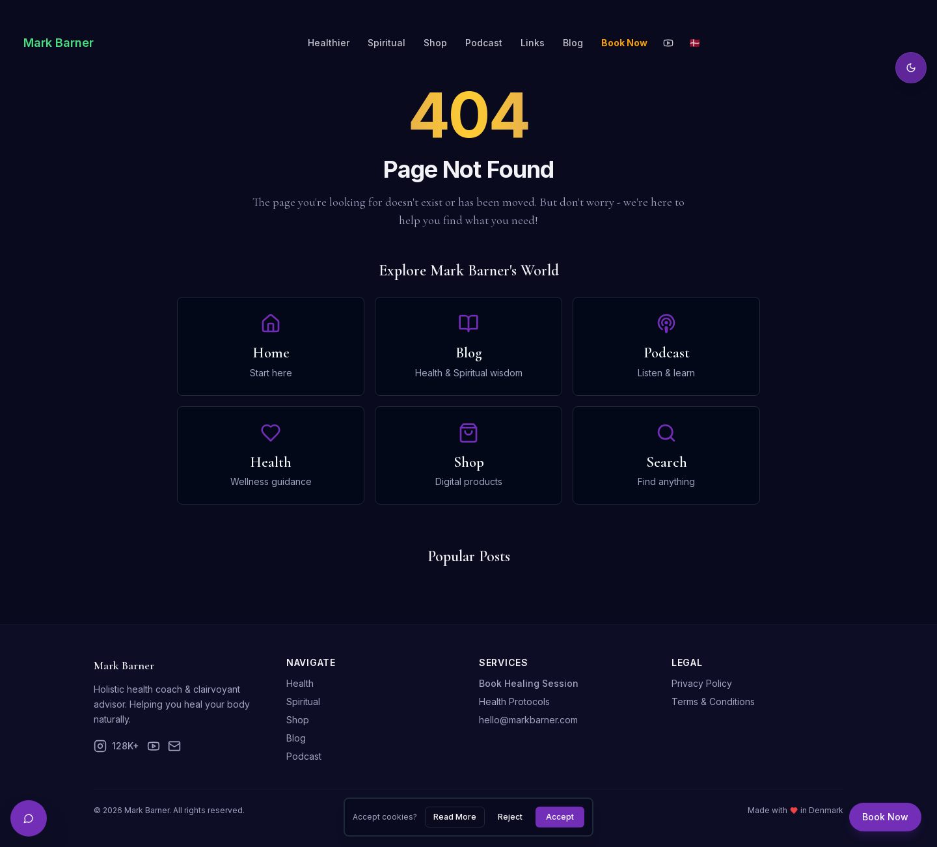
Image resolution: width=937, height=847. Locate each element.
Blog (573, 42)
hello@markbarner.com (528, 719)
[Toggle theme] (911, 67)
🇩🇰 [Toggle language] (694, 42)
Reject (510, 817)
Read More (454, 817)
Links (533, 42)
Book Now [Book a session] (885, 816)
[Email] (174, 746)
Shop (435, 42)
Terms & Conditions (713, 701)
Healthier (328, 42)
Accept (560, 817)
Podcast (483, 42)
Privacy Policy (702, 683)
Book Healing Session (528, 683)
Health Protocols (514, 701)
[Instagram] (116, 746)
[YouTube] (668, 43)
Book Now (624, 42)
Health (300, 683)
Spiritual (386, 42)
